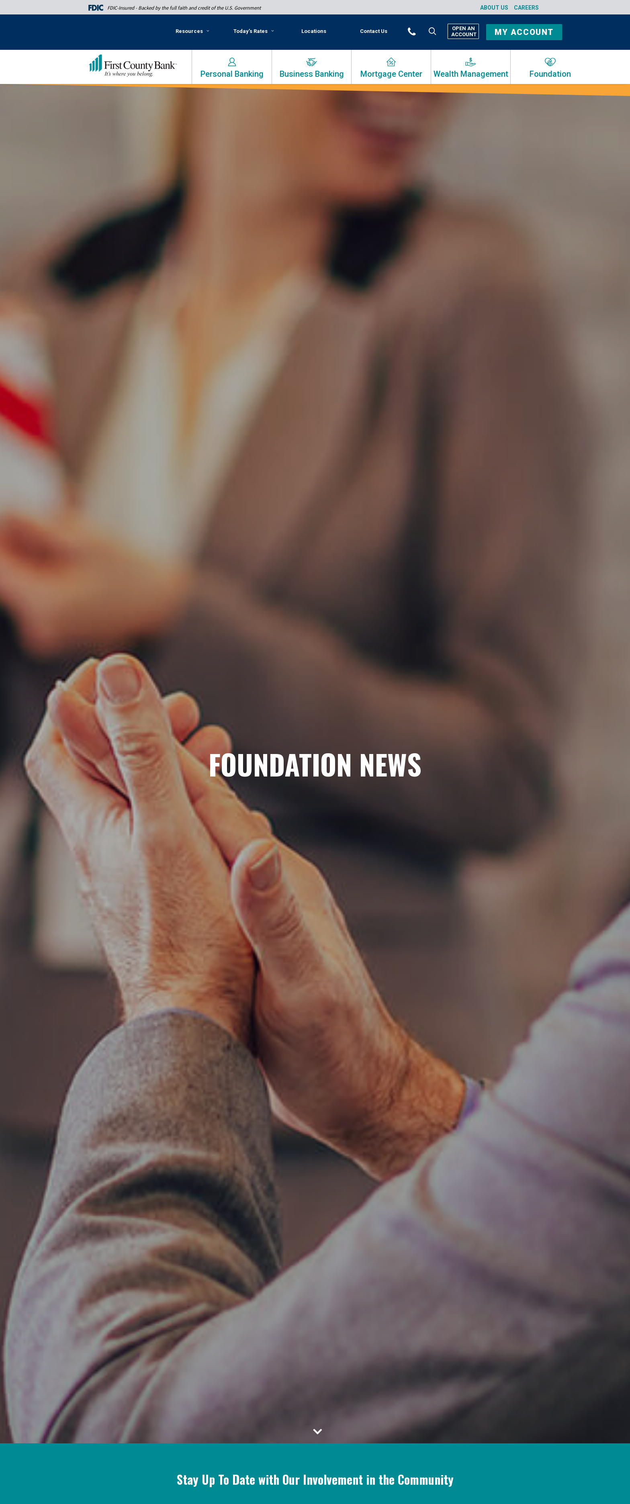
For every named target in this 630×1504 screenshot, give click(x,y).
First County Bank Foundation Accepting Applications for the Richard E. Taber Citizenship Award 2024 (157, 1206)
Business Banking (312, 74)
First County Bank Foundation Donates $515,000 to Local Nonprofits (466, 1410)
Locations (313, 31)
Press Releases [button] (422, 1086)
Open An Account (463, 31)
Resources (192, 31)
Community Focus (436, 1236)
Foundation (550, 74)
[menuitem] (194, 34)
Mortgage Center (391, 74)
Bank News (314, 1231)
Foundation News (163, 1225)
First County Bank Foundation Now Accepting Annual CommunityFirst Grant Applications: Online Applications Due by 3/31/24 (313, 1207)
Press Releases (121, 1225)
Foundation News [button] (359, 1086)
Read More (119, 1242)
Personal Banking (232, 74)
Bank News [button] (236, 1086)
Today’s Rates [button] (253, 31)
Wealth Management (471, 74)
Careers (526, 7)
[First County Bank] (132, 65)
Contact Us (373, 31)
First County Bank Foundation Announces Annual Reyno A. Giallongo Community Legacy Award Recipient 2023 (470, 1206)
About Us (494, 7)
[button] (422, 31)
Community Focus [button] (292, 1086)
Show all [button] (196, 1086)
